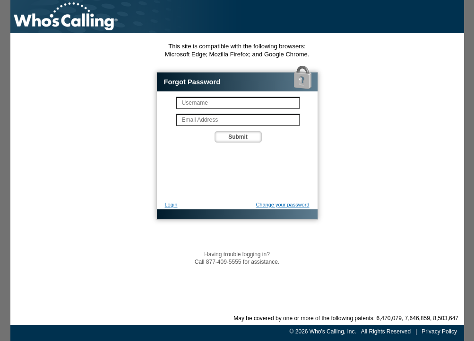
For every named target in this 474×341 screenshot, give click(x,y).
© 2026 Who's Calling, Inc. (322, 331)
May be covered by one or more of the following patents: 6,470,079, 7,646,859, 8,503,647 (345, 318)
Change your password (282, 204)
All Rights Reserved (385, 331)
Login (171, 204)
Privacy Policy (439, 331)
